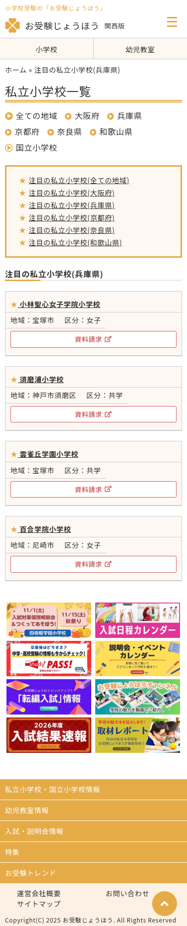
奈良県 (69, 131)
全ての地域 (31, 115)
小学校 (46, 49)
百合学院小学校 (44, 529)
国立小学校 (31, 147)
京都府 (27, 131)
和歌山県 (116, 131)
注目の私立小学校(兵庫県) (72, 205)
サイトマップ (39, 904)
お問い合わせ (128, 893)
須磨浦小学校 (41, 379)
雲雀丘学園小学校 (48, 454)
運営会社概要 (39, 893)
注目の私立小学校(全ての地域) (79, 180)
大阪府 (87, 115)
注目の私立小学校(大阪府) (72, 193)
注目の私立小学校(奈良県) (72, 230)
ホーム (16, 70)
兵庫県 (129, 115)
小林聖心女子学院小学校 (59, 304)
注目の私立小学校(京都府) (72, 217)
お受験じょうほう (52, 25)
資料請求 (93, 339)
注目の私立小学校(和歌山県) (75, 242)
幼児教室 (140, 49)
